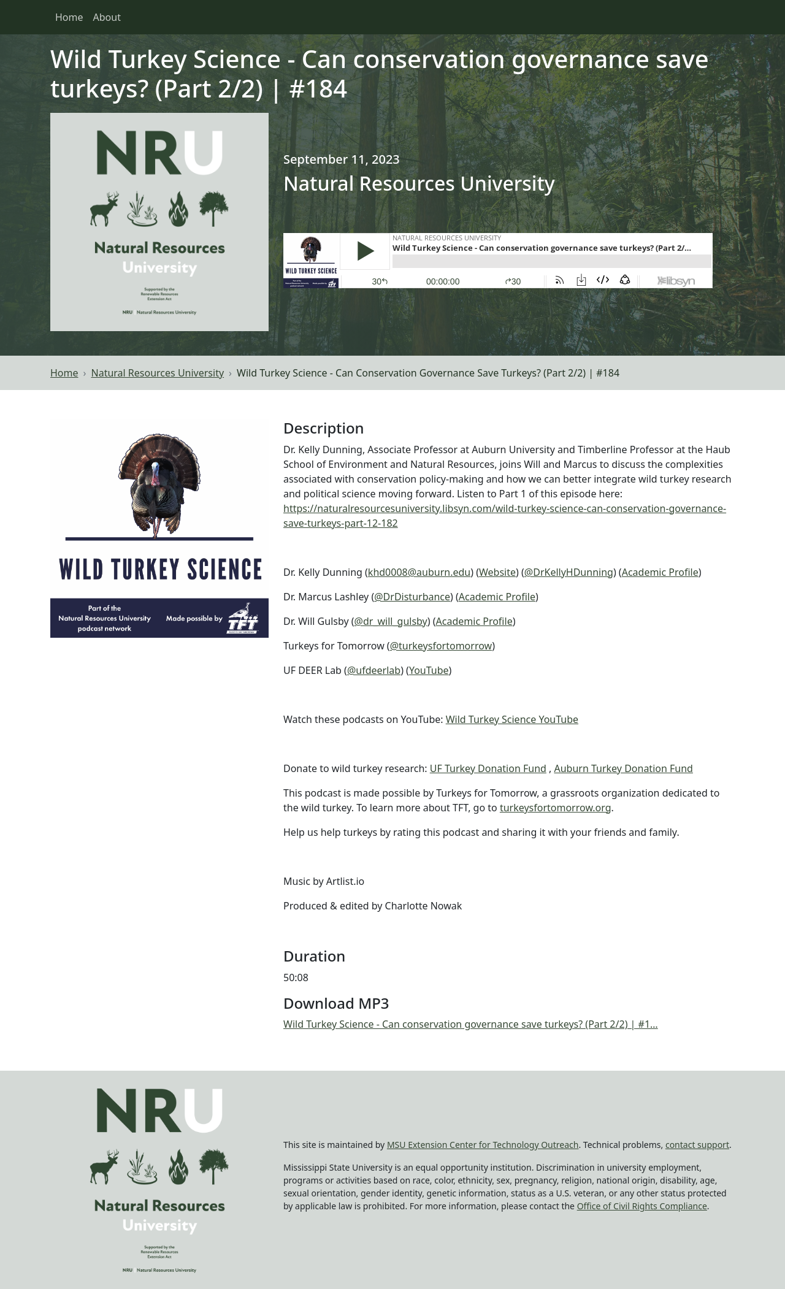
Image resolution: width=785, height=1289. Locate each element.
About (107, 17)
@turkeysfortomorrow (441, 645)
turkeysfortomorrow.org (555, 807)
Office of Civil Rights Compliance (642, 1206)
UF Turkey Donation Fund (488, 768)
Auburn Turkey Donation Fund (623, 768)
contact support (697, 1144)
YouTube (429, 670)
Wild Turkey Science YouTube (512, 719)
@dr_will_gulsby (390, 621)
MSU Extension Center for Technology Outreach (483, 1144)
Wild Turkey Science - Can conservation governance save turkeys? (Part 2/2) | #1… (470, 1024)
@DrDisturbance (412, 596)
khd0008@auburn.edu (419, 572)
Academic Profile (660, 572)
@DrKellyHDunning (568, 572)
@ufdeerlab (373, 670)
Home (69, 17)
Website (497, 572)
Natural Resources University (157, 373)
